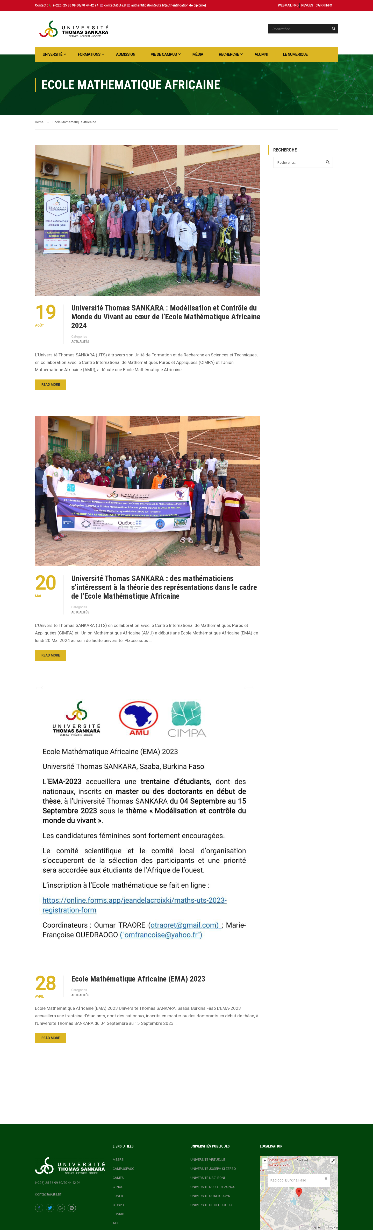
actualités (80, 342)
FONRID (118, 1214)
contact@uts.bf (115, 5)
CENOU (118, 1187)
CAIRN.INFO (323, 5)
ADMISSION (125, 54)
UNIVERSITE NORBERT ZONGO (212, 1187)
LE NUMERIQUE (295, 54)
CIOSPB (118, 1205)
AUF (116, 1223)
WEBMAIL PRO (288, 5)
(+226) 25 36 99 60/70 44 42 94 (76, 5)
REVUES (307, 5)
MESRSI (118, 1160)
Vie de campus (164, 54)
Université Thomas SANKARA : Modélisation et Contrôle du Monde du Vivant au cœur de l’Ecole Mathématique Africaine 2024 (165, 316)
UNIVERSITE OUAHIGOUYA (210, 1196)
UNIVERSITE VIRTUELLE (207, 1160)
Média (197, 54)
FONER (118, 1196)
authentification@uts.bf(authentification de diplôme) (168, 5)
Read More (50, 384)
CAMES (118, 1178)
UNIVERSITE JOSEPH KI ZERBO (213, 1169)
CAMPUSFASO (123, 1169)
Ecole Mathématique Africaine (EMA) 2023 (138, 979)
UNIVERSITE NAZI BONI (207, 1178)
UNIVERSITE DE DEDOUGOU (211, 1205)
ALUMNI (261, 54)
